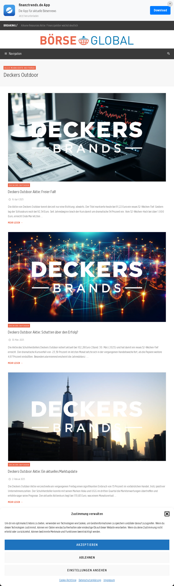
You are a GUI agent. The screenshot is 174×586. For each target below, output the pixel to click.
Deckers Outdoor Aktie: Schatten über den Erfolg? (43, 332)
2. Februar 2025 (16, 479)
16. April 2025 (15, 199)
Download (160, 10)
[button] (167, 514)
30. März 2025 (16, 339)
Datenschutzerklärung (90, 580)
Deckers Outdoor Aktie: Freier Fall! (32, 191)
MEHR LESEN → (15, 222)
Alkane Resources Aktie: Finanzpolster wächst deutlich (49, 25)
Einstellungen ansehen (87, 570)
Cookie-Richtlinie (67, 580)
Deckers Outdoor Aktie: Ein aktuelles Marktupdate (42, 471)
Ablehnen (87, 557)
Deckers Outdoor (19, 185)
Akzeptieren (87, 545)
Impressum (109, 580)
